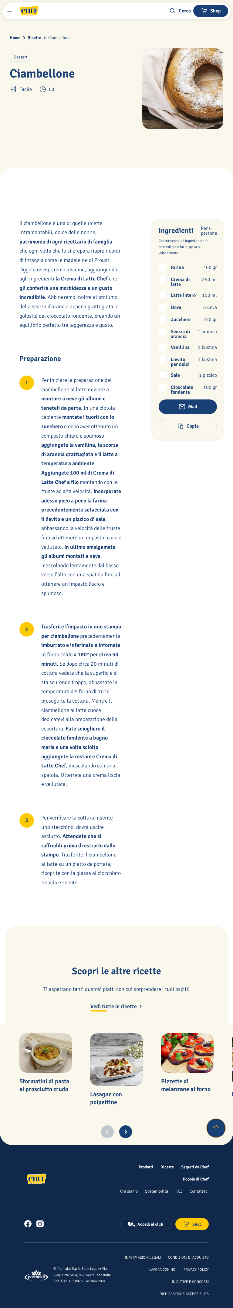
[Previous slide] (107, 1131)
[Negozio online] (210, 11)
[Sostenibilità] (156, 1191)
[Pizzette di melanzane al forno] (187, 1053)
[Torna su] (216, 1128)
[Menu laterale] (10, 11)
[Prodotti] (146, 1167)
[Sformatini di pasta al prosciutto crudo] (45, 1053)
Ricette (34, 37)
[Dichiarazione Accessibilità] (184, 1293)
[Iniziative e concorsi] (190, 1281)
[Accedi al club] (145, 1224)
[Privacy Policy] (196, 1269)
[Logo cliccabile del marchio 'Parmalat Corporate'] (36, 1275)
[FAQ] (178, 1191)
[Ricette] (167, 1167)
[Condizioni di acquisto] (188, 1257)
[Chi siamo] (129, 1191)
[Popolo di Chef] (196, 1179)
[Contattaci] (199, 1191)
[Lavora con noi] (162, 1269)
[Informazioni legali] (143, 1257)
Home (15, 37)
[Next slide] (125, 1131)
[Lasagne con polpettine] (116, 1059)
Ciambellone (59, 37)
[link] (28, 1223)
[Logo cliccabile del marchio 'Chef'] (29, 10)
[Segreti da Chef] (195, 1167)
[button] (180, 10)
